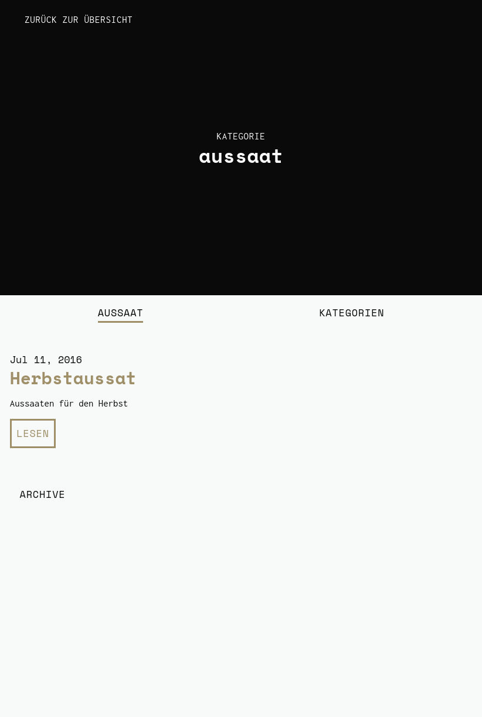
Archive (43, 494)
